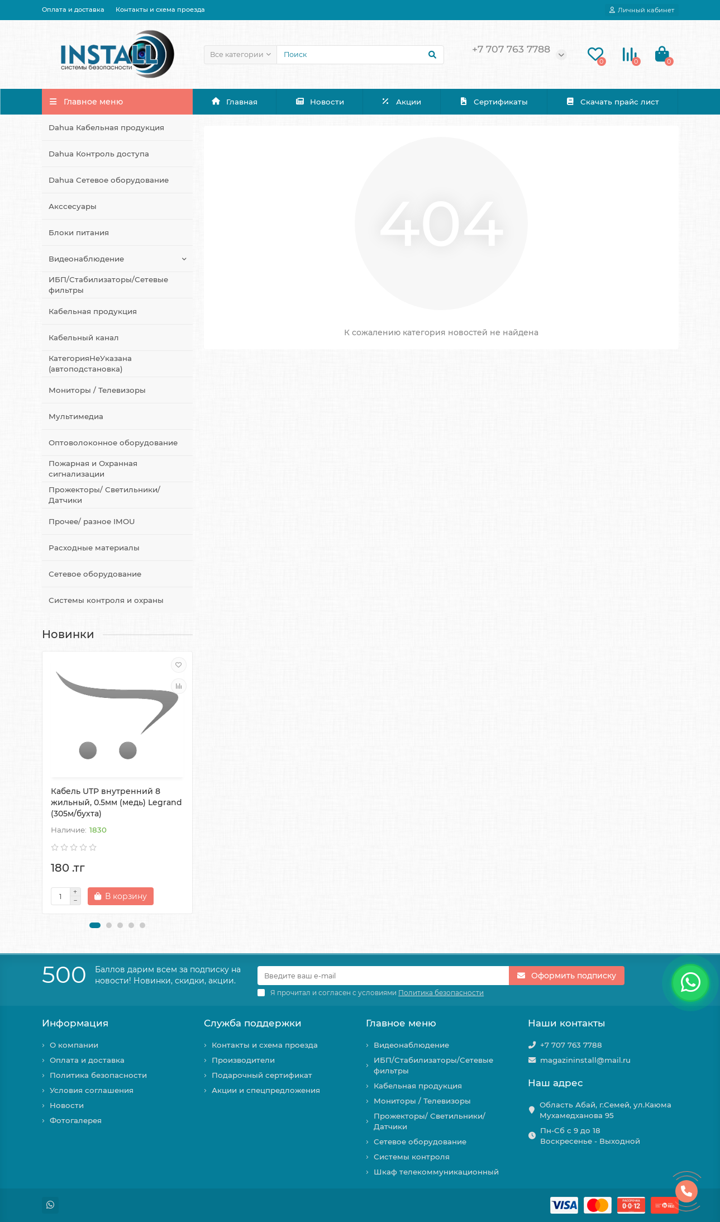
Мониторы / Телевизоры (97, 390)
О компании (74, 1044)
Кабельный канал (84, 337)
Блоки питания (79, 232)
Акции (402, 101)
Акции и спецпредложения (266, 1090)
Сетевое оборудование (95, 573)
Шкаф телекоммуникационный (436, 1171)
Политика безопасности (98, 1075)
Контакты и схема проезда (160, 9)
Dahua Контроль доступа (99, 153)
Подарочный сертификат (262, 1075)
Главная (234, 101)
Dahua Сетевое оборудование (109, 179)
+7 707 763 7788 (571, 1044)
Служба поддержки (253, 1023)
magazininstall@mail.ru (585, 1059)
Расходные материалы (94, 547)
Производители (243, 1059)
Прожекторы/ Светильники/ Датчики (104, 495)
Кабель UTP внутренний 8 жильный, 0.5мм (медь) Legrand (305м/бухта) (116, 802)
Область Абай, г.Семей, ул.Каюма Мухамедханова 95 (605, 1110)
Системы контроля (412, 1156)
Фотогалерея (76, 1120)
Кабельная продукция (93, 311)
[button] (95, 925)
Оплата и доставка (73, 9)
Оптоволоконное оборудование (113, 442)
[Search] (360, 54)
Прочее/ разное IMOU (92, 521)
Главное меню (401, 1023)
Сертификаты (493, 101)
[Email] (383, 975)
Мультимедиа (76, 416)
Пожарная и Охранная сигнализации (93, 468)
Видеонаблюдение (86, 258)
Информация (75, 1023)
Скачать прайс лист (612, 101)
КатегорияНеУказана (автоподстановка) (90, 363)
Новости (319, 101)
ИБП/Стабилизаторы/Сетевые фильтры (108, 284)
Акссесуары (73, 206)
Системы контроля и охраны (106, 600)
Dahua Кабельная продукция (106, 127)
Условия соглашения (91, 1090)
